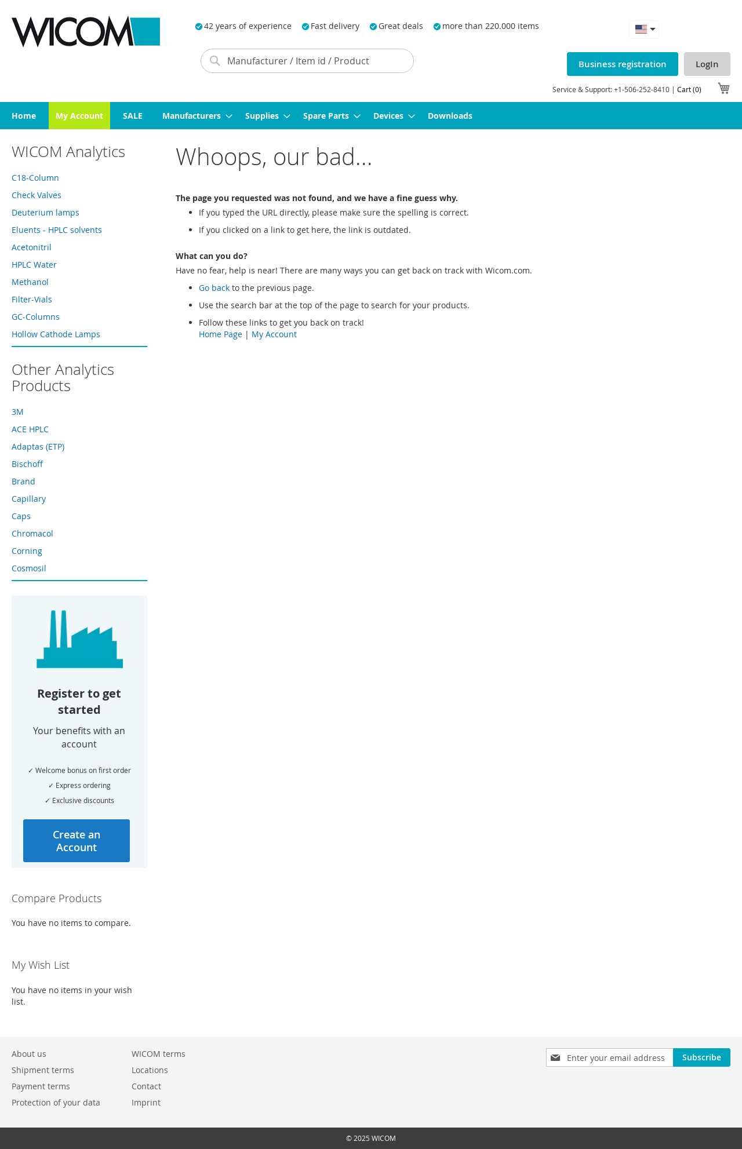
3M (18, 411)
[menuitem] (24, 115)
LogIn (707, 64)
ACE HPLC (30, 429)
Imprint (146, 1102)
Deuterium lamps (45, 212)
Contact (146, 1086)
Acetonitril (32, 247)
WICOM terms (159, 1053)
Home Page (220, 334)
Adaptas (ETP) (38, 446)
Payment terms (41, 1086)
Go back (214, 287)
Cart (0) (689, 89)
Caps (21, 515)
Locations (150, 1069)
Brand (23, 481)
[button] (644, 29)
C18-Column (35, 177)
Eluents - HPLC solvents (57, 229)
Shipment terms (43, 1069)
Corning (27, 550)
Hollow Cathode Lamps (56, 334)
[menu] (371, 115)
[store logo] (86, 32)
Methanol (30, 281)
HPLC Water (34, 264)
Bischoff (27, 463)
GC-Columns (36, 316)
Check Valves (36, 194)
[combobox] (307, 61)
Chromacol (32, 533)
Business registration (623, 64)
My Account (274, 334)
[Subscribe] (701, 1057)
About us (29, 1053)
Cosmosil (29, 568)
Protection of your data (56, 1102)
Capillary (29, 498)
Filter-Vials (32, 299)
